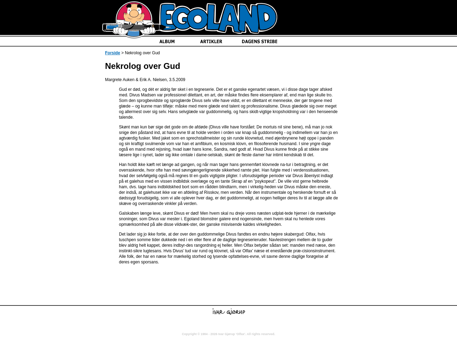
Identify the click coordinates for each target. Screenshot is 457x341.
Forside (112, 52)
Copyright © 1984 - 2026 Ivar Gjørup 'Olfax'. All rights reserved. (228, 334)
